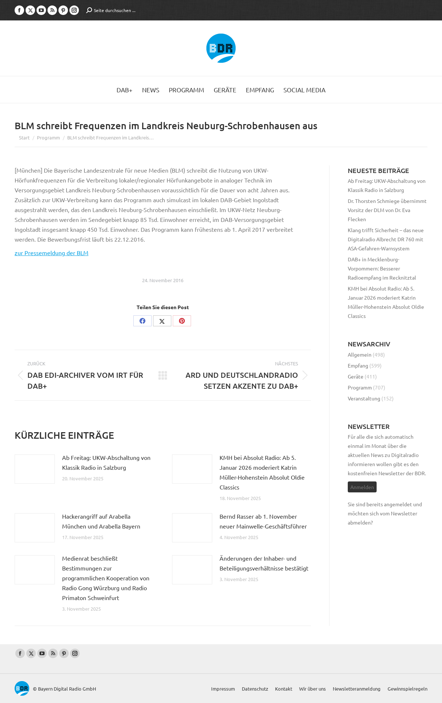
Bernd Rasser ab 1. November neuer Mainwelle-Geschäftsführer (263, 521)
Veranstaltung (364, 398)
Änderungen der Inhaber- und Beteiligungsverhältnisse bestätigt (264, 563)
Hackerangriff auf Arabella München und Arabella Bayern (101, 521)
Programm (360, 387)
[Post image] (35, 469)
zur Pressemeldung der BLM (51, 252)
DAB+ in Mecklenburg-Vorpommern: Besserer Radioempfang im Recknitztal (382, 268)
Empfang (358, 365)
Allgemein (359, 354)
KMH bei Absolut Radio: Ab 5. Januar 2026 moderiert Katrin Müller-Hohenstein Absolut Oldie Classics (262, 472)
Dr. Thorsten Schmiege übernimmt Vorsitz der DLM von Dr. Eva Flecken (387, 209)
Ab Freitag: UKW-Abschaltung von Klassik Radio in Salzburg (106, 462)
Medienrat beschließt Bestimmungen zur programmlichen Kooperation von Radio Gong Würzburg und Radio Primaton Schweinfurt (105, 577)
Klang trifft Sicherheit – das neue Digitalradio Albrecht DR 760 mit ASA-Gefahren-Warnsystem (386, 239)
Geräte (355, 376)
